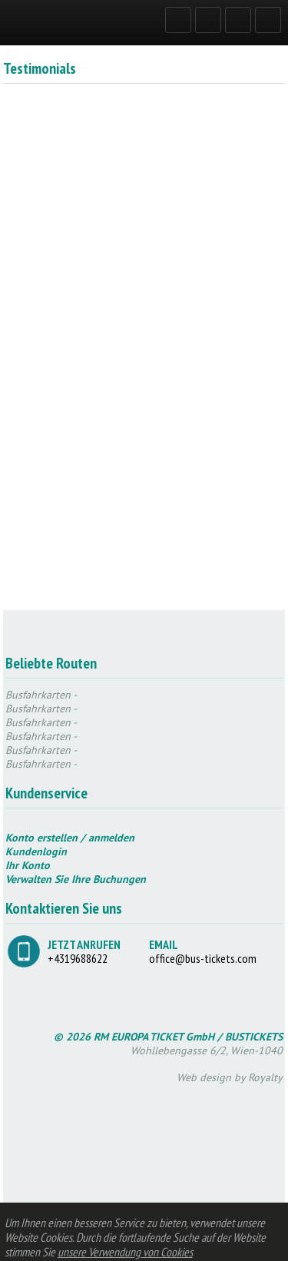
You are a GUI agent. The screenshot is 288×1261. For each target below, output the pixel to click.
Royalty (265, 1077)
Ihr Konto (27, 865)
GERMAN (241, 19)
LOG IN (181, 19)
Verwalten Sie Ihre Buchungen (75, 879)
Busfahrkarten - (41, 695)
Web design (204, 1077)
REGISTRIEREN (211, 19)
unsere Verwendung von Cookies (125, 1251)
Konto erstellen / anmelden (69, 838)
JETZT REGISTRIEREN (216, 322)
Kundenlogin (36, 851)
